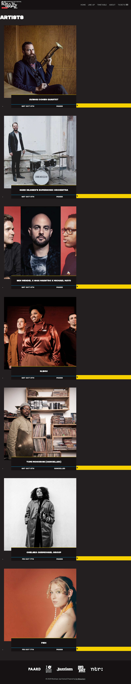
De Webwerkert (80, 679)
